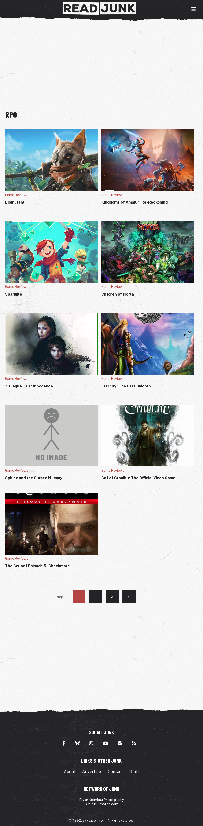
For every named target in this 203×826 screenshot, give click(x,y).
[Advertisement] (104, 62)
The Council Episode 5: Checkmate (37, 565)
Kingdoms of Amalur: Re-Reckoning (134, 202)
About (70, 771)
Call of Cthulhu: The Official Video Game (138, 477)
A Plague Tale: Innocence (29, 385)
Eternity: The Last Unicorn (126, 385)
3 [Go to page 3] (112, 596)
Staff (134, 771)
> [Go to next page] (129, 596)
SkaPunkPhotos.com (101, 803)
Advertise (91, 771)
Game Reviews (16, 194)
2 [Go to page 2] (95, 596)
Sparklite (13, 293)
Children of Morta (117, 293)
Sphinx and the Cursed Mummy (33, 477)
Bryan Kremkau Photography (101, 799)
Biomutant (15, 202)
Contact (115, 771)
